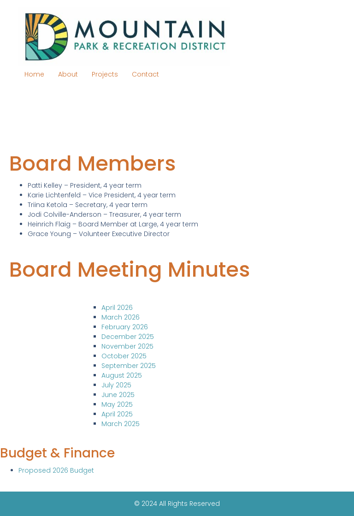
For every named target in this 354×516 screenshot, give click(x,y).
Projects (105, 74)
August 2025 (121, 375)
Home (34, 74)
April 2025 (117, 414)
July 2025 (116, 385)
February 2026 (124, 327)
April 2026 (117, 307)
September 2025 (128, 365)
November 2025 (127, 346)
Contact (145, 74)
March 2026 (120, 317)
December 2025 (127, 336)
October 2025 (124, 356)
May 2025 (117, 404)
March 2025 (120, 423)
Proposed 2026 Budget (56, 470)
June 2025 (118, 394)
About (68, 74)
